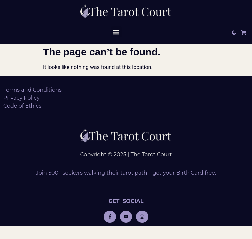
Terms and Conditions (32, 90)
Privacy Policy (21, 98)
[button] (116, 31)
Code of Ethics (22, 106)
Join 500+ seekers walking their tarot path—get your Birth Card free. (126, 173)
